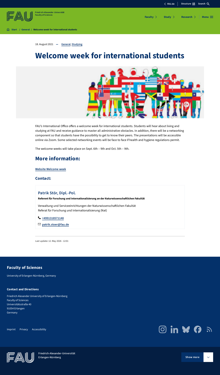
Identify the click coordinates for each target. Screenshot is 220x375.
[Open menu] (207, 17)
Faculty (149, 17)
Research (186, 17)
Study (167, 17)
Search (204, 3)
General (65, 44)
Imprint (11, 329)
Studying (77, 44)
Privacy (24, 329)
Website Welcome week (50, 169)
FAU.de (169, 4)
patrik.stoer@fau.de (55, 224)
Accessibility (39, 329)
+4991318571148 (53, 218)
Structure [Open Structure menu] (188, 3)
